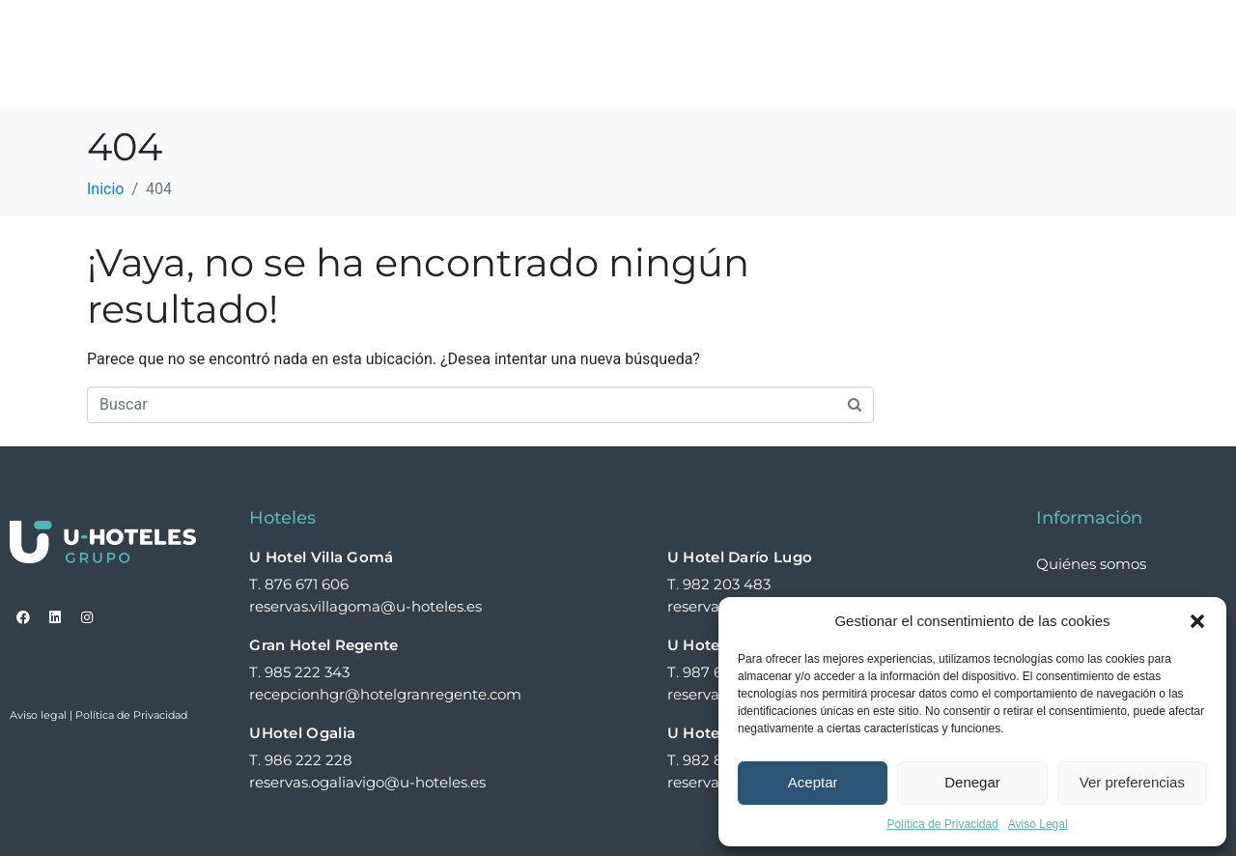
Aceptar (813, 782)
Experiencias (816, 32)
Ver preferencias (1132, 782)
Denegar (972, 782)
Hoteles (529, 32)
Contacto (446, 76)
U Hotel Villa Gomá (321, 557)
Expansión (952, 32)
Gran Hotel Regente (323, 645)
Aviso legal (38, 715)
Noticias (1061, 32)
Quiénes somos (663, 32)
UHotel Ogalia (302, 733)
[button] (1197, 621)
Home (430, 32)
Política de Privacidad (941, 824)
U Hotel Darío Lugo (739, 557)
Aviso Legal (1038, 824)
